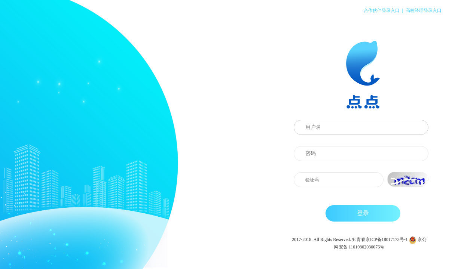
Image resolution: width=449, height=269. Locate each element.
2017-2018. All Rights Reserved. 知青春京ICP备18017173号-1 (349, 239)
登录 (363, 213)
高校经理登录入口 (424, 10)
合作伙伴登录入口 (382, 10)
